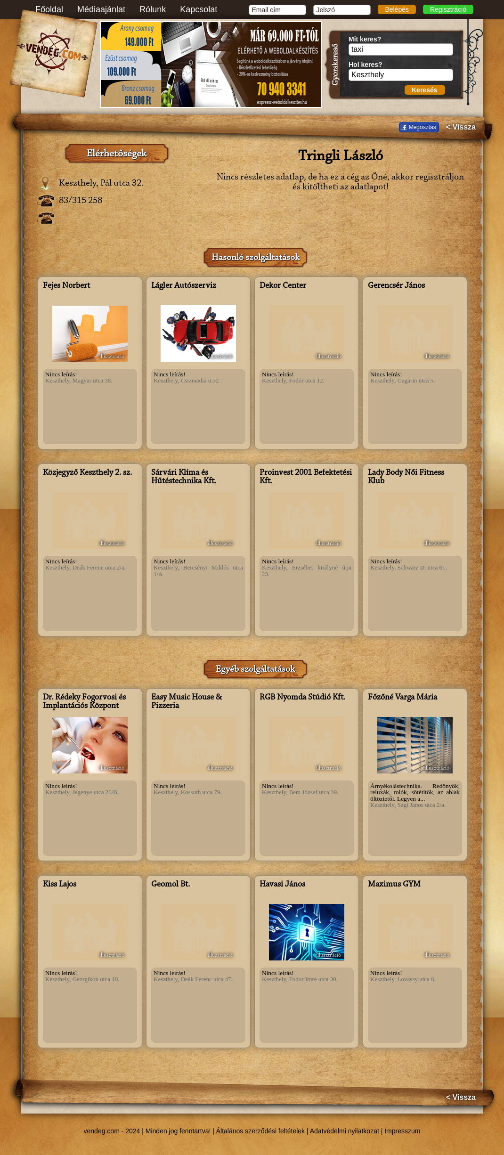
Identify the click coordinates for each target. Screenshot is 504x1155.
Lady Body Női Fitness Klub (406, 477)
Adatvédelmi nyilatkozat (344, 1131)
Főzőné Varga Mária (402, 697)
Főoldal (49, 9)
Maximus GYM (394, 884)
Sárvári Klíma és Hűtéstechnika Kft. (183, 477)
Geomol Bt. (170, 884)
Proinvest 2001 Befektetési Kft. (306, 477)
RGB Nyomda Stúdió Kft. (302, 697)
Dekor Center (283, 286)
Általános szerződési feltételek (260, 1131)
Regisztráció (448, 9)
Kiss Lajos (59, 884)
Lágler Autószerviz (183, 286)
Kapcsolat (198, 9)
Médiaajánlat (101, 9)
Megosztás (422, 127)
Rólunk (152, 9)
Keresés (425, 90)
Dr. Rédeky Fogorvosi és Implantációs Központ (84, 701)
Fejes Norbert (66, 286)
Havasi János (282, 884)
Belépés (397, 9)
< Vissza (461, 127)
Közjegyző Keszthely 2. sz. (87, 473)
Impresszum (402, 1131)
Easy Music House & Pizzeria (186, 701)
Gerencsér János (396, 286)
